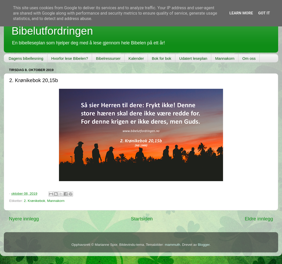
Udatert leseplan (193, 58)
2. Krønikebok (34, 201)
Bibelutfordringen (52, 31)
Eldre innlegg (259, 218)
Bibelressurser (108, 58)
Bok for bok (161, 58)
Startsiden (142, 218)
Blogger (204, 245)
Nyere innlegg (24, 218)
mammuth (172, 245)
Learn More (241, 13)
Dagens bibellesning (26, 58)
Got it (264, 13)
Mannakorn (224, 58)
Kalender (136, 58)
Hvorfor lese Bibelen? (69, 58)
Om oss (249, 58)
